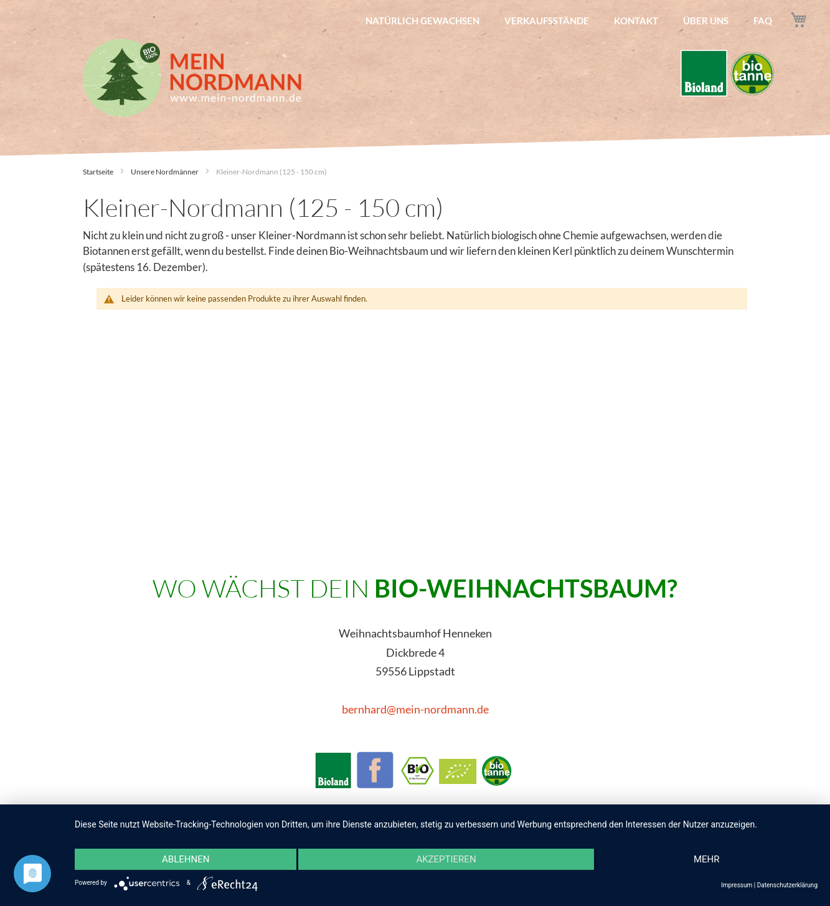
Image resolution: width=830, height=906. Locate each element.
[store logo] (192, 78)
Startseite (99, 171)
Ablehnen (185, 859)
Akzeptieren (446, 859)
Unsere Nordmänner (165, 171)
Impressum (736, 885)
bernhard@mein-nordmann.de (415, 709)
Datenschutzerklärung (787, 885)
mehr (707, 859)
